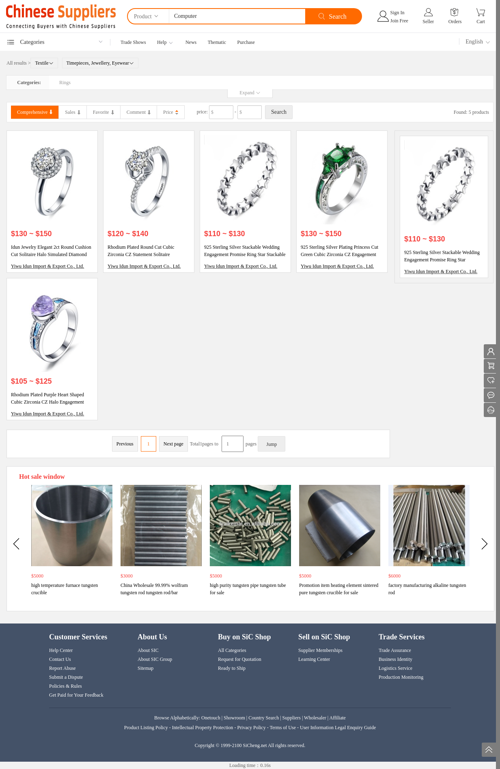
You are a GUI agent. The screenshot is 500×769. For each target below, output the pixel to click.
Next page (173, 444)
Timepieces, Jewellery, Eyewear (100, 63)
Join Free (399, 21)
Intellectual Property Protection (202, 727)
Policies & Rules (65, 686)
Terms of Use (282, 727)
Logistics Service (395, 668)
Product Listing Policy (146, 727)
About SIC (148, 650)
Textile (44, 63)
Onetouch (210, 718)
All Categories (232, 650)
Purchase (246, 42)
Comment (139, 112)
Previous (125, 444)
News (190, 42)
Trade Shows (133, 42)
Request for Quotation (239, 659)
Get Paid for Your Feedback (76, 695)
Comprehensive (34, 112)
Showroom (234, 718)
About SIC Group (155, 659)
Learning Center (314, 659)
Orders (455, 21)
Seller (428, 21)
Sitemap (145, 668)
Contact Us (60, 659)
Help (161, 42)
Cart (480, 21)
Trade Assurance (395, 650)
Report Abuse (62, 668)
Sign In (397, 12)
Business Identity (395, 659)
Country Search (263, 718)
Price (168, 112)
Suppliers (291, 718)
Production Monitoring (401, 677)
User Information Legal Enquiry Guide (338, 727)
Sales (72, 112)
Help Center (61, 650)
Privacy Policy (251, 727)
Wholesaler (315, 718)
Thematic (217, 42)
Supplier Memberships (320, 650)
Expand (250, 93)
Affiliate (338, 718)
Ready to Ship (232, 668)
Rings (65, 82)
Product (146, 16)
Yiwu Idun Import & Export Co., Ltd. (47, 266)
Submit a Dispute (66, 677)
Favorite (103, 112)
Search (279, 112)
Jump (271, 444)
